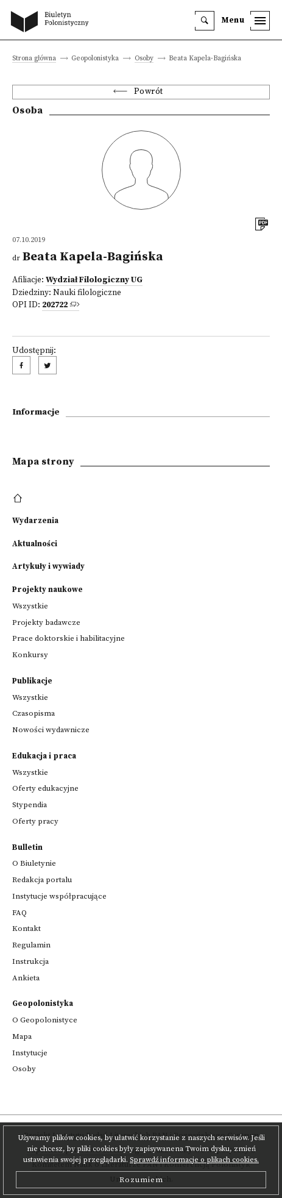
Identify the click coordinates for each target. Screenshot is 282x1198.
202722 (55, 305)
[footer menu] (19, 498)
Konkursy (30, 655)
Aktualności (34, 544)
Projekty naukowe (47, 589)
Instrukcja (30, 961)
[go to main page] (52, 22)
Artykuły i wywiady (48, 566)
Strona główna (34, 59)
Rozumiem (141, 1180)
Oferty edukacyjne (45, 788)
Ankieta (26, 978)
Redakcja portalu (42, 880)
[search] (204, 20)
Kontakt (26, 928)
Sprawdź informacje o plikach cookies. (194, 1159)
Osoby (144, 59)
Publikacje (32, 681)
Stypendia (29, 805)
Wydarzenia (35, 521)
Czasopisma (33, 713)
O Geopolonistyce (44, 1020)
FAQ (19, 913)
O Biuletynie (34, 863)
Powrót (148, 92)
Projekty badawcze (46, 622)
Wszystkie (30, 606)
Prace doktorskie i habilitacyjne (68, 638)
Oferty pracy (35, 821)
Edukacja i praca (44, 756)
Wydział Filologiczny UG (94, 280)
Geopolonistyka (42, 1003)
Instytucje (30, 1053)
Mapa (22, 1036)
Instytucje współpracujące (59, 896)
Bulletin (27, 847)
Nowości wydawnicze (51, 730)
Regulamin (31, 945)
